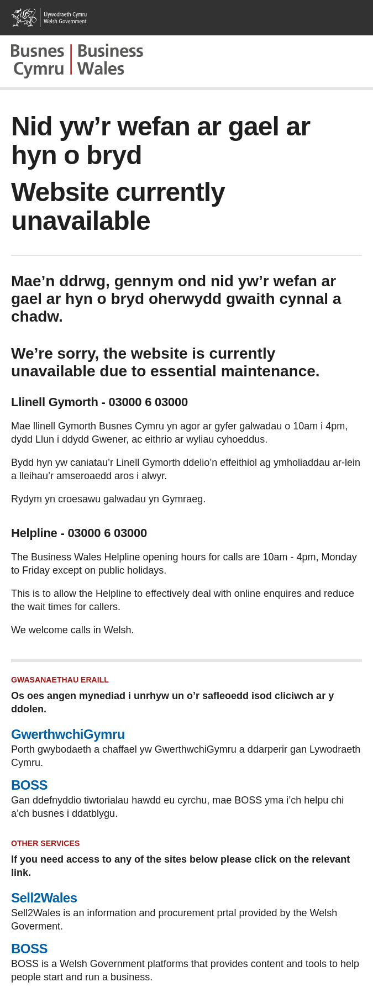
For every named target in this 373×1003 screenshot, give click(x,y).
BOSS (29, 785)
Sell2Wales (44, 897)
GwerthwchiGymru (68, 734)
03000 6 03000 (148, 402)
